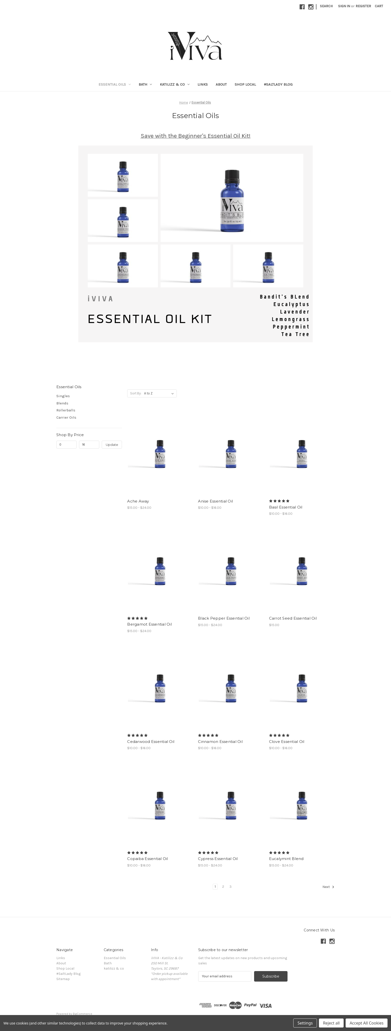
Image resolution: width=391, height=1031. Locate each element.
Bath (145, 84)
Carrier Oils (66, 417)
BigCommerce (82, 1014)
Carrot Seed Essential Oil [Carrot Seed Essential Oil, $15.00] (293, 618)
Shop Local (245, 84)
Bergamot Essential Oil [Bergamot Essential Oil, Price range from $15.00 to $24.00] (149, 624)
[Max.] (89, 445)
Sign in (344, 6)
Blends (62, 403)
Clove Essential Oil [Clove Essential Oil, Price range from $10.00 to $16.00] (286, 741)
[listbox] (160, 393)
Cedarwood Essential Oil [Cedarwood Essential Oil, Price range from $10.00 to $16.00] (150, 741)
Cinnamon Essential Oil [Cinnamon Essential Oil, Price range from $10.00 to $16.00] (220, 741)
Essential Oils (114, 84)
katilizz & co (175, 84)
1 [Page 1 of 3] (215, 886)
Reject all (331, 1023)
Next (328, 886)
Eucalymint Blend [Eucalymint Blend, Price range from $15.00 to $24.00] (286, 858)
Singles (63, 396)
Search (326, 6)
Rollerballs (65, 410)
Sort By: (135, 393)
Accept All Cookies (367, 1023)
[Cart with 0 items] (379, 6)
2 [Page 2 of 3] (223, 886)
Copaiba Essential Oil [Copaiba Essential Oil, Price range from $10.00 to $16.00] (147, 858)
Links (202, 84)
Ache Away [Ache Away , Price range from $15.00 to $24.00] (138, 501)
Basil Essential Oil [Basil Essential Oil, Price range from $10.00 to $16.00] (285, 507)
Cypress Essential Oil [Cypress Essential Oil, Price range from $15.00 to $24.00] (218, 858)
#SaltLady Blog (278, 84)
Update (112, 445)
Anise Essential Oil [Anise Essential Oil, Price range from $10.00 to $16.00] (215, 501)
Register (363, 6)
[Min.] (66, 445)
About (221, 84)
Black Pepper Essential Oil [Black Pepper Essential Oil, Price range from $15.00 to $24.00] (224, 618)
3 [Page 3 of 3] (230, 886)
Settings (305, 1023)
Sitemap (63, 979)
